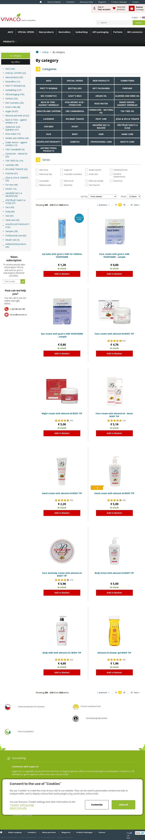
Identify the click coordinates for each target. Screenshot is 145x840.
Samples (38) (11, 231)
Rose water (101, 103)
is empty (140, 8)
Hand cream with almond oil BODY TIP (62, 493)
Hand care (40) (12, 220)
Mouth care (127, 141)
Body (75, 134)
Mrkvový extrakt (96, 180)
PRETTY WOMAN (48, 88)
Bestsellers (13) (12, 81)
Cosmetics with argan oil (25, 766)
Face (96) (9, 207)
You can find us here (128, 833)
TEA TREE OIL (127, 111)
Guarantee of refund (22, 815)
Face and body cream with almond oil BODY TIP (62, 574)
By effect (15, 62)
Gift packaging (100, 32)
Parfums (117, 32)
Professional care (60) (15, 235)
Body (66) (10, 211)
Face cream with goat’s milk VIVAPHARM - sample (114, 255)
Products (8, 41)
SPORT (74, 126)
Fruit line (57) (11, 173)
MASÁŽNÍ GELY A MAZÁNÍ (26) (13, 194)
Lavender (48, 119)
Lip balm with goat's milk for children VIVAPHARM (62, 255)
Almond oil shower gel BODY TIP (114, 652)
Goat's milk (75, 96)
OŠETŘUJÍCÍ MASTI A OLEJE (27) (15, 201)
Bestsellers (65, 32)
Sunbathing (81, 32)
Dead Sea (118, 180)
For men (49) (11, 184)
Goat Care (93, 174)
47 (132, 205)
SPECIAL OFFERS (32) (15, 73)
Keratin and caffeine (49, 111)
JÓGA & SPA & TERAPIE (127, 119)
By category (15, 55)
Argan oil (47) (11, 111)
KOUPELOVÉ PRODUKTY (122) (17, 225)
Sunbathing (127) (13, 90)
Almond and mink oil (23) (17, 115)
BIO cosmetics (134, 32)
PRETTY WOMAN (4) (15, 85)
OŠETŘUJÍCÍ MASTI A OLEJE (127, 126)
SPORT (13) (10, 189)
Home (41, 2)
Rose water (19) (13, 133)
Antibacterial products (48, 149)
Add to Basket (62, 273)
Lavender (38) (12, 165)
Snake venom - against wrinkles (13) (16, 144)
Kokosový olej (45, 174)
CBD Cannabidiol (74, 111)
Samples (75, 141)
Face (48, 134)
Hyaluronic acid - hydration (75, 103)
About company (54, 2)
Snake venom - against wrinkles (127, 103)
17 (116, 205)
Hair (101, 134)
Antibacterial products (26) (15, 245)
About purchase (86, 2)
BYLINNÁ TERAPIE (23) (16, 169)
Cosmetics (70, 2)
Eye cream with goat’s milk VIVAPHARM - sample (62, 335)
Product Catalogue (119, 2)
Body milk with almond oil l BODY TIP (62, 652)
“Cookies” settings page (22, 805)
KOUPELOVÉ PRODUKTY (49, 141)
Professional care (101, 141)
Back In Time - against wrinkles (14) (16, 121)
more (135, 779)
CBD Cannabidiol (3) (15, 149)
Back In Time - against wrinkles (49, 103)
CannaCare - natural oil (101, 111)
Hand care (127, 134)
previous (103, 205)
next (136, 205)
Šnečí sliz (68, 185)
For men (48, 126)
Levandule (44, 180)
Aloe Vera (43, 169)
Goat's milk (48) (12, 107)
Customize (96, 804)
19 (124, 205)
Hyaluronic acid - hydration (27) (13, 128)
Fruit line (101, 119)
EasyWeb (13, 837)
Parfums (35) (11, 98)
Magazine (102, 2)
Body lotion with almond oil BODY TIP (114, 573)
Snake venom (95, 169)
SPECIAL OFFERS (26, 32)
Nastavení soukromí (65, 837)
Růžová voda (45, 185)
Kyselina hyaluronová (119, 175)
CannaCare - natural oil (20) (16, 155)
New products (46, 32)
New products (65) (14, 77)
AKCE (10, 32)
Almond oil (68, 180)
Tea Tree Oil (94, 185)
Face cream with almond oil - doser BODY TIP (114, 415)
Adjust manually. (18, 808)
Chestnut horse (120, 169)
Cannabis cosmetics (73, 174)
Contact (135, 2)
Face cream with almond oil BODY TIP (114, 333)
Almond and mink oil (127, 96)
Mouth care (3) (12, 239)
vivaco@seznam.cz (18, 314)
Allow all (123, 804)
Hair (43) (9, 215)
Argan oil (101, 96)
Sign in (104, 8)
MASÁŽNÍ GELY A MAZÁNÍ (101, 126)
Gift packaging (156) (14, 94)
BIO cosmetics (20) (14, 102)
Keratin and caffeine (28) (17, 138)
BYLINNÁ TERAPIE (75, 119)
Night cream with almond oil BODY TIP (62, 413)
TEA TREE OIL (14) (14, 160)
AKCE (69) (10, 68)
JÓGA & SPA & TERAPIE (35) (16, 179)
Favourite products (121, 8)
